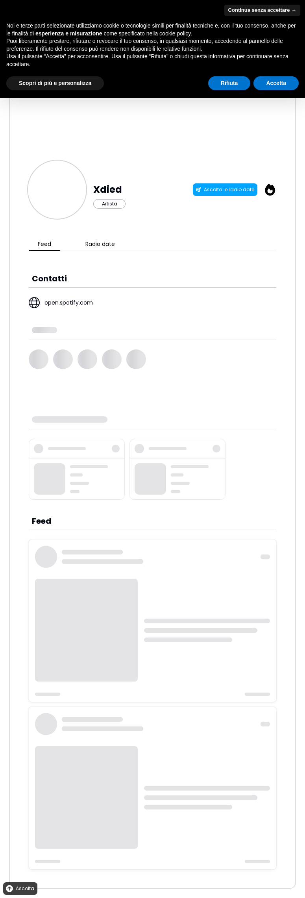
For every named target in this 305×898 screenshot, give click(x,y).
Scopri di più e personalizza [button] (55, 83)
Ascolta (19, 889)
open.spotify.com (68, 303)
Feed (44, 244)
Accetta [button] (276, 83)
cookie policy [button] (174, 33)
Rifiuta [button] (229, 83)
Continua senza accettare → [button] (262, 10)
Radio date (100, 244)
